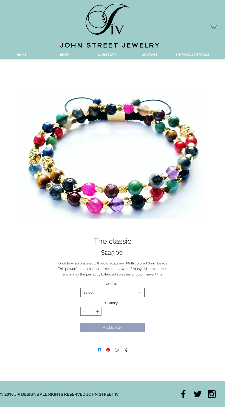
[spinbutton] (91, 311)
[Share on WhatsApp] (117, 350)
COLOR (112, 284)
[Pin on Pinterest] (108, 350)
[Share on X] (125, 350)
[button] (213, 26)
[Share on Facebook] (99, 350)
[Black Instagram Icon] (211, 394)
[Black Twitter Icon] (197, 394)
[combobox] (112, 292)
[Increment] (98, 311)
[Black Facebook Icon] (183, 394)
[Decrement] (84, 311)
